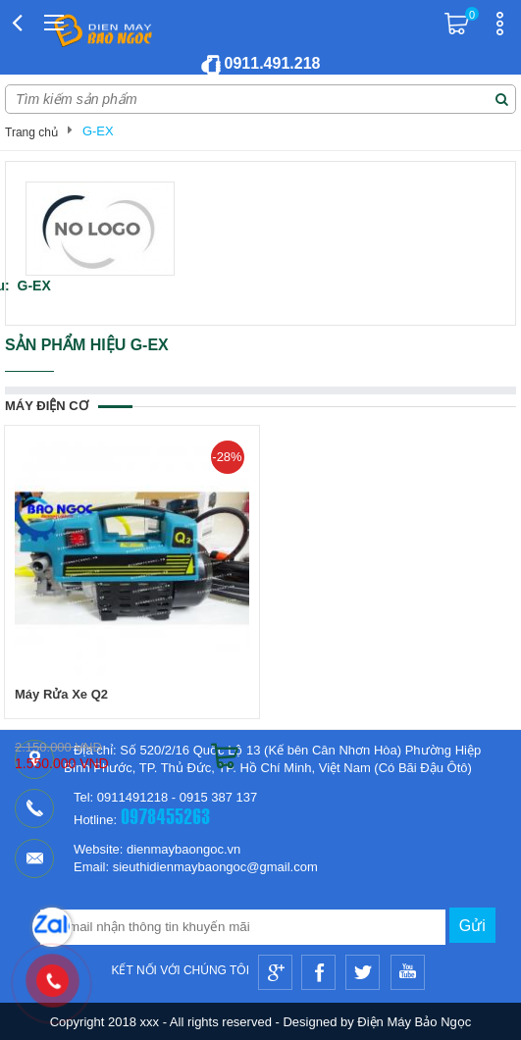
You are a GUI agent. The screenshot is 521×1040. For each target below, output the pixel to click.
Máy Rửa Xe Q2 (61, 694)
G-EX (98, 131)
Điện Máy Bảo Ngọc (414, 1021)
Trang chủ (31, 132)
